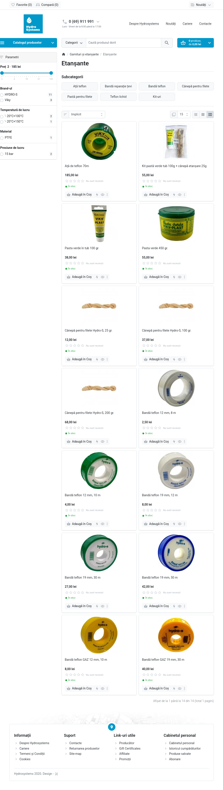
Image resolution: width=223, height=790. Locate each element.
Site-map (75, 753)
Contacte (205, 23)
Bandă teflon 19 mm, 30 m (83, 577)
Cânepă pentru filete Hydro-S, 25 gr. (89, 330)
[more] (107, 194)
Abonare (175, 759)
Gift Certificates (129, 748)
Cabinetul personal (181, 743)
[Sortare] (87, 114)
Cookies (25, 759)
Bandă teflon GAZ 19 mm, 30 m (163, 659)
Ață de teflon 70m (77, 166)
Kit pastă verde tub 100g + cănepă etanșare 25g (174, 166)
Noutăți (171, 23)
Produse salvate (180, 753)
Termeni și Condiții (32, 753)
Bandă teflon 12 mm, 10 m (83, 495)
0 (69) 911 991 (81, 21)
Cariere (187, 23)
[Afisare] (184, 114)
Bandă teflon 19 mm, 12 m (160, 495)
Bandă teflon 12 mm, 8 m (159, 413)
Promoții (125, 759)
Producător (126, 743)
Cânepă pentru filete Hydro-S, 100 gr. (166, 330)
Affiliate (124, 753)
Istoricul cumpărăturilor (185, 748)
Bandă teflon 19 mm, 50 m (160, 577)
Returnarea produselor (84, 748)
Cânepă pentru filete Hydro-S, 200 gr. (89, 413)
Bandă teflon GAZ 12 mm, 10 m (86, 659)
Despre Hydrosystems (144, 23)
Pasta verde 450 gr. (155, 248)
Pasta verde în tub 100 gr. (82, 248)
